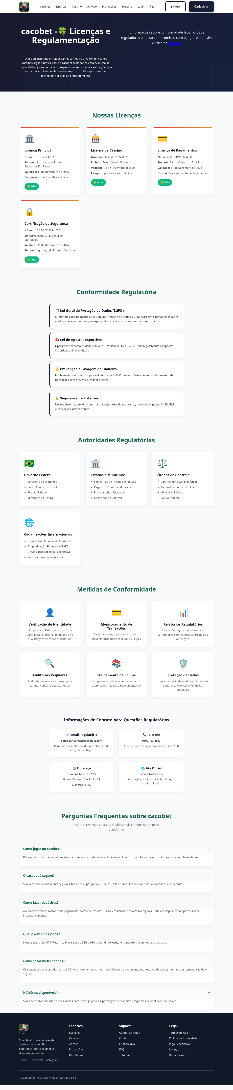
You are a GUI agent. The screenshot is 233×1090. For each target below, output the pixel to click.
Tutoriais (124, 1060)
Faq (152, 7)
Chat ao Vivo (127, 1049)
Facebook (37, 1065)
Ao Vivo (92, 7)
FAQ (121, 1054)
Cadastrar (201, 6)
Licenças (174, 1054)
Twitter (23, 1065)
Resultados (76, 1060)
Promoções (109, 7)
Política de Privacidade (183, 1043)
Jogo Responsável (180, 1049)
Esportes (60, 7)
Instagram (51, 1065)
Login (140, 7)
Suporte (127, 7)
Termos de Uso (178, 1037)
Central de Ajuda (129, 1037)
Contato (124, 1043)
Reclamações (177, 1060)
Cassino (77, 7)
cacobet (45, 7)
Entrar (175, 7)
